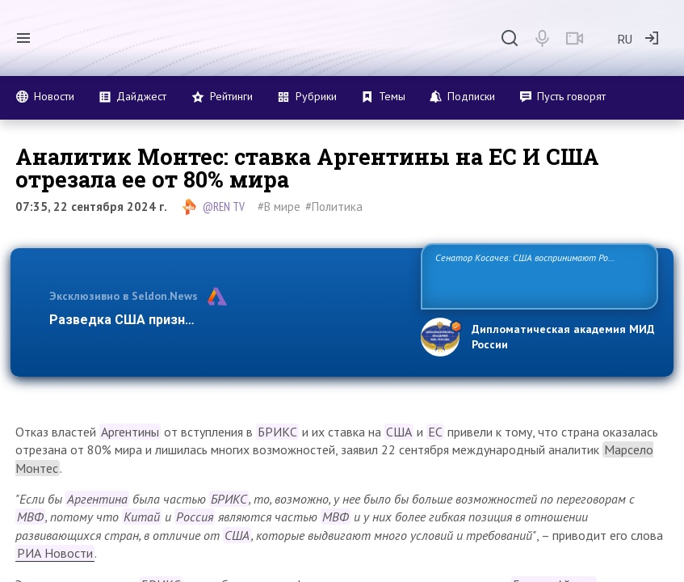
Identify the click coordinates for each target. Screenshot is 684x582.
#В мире (279, 206)
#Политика (334, 206)
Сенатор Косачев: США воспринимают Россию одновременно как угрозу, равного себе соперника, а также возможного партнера (538, 275)
